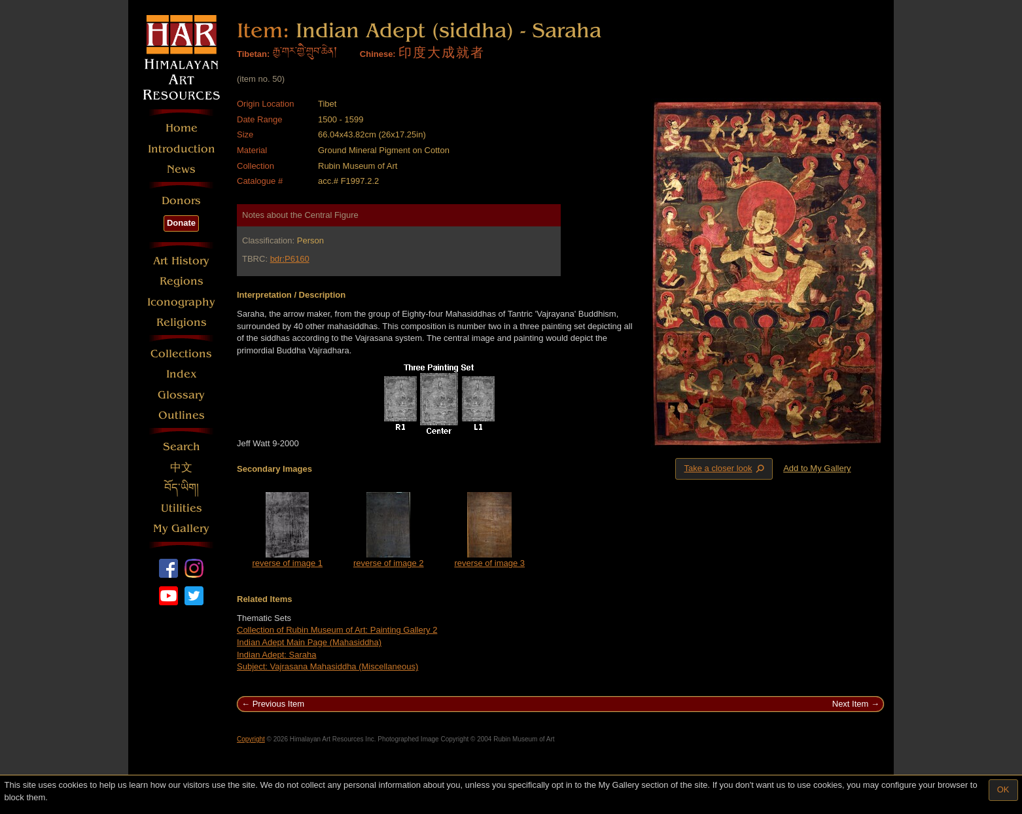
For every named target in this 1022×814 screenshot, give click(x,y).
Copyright (251, 739)
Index (181, 374)
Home (182, 128)
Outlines (181, 415)
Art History (181, 261)
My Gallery (181, 528)
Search (181, 446)
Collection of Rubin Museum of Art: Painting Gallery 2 (337, 630)
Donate (181, 223)
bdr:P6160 (289, 259)
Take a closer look (725, 468)
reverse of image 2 (388, 563)
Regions (181, 281)
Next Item (850, 704)
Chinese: (378, 54)
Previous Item (278, 704)
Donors (181, 200)
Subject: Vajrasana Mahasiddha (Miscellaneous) (327, 666)
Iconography (181, 302)
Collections (181, 353)
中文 (181, 467)
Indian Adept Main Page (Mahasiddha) (309, 642)
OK (1003, 789)
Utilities (181, 508)
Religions (181, 322)
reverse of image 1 (287, 563)
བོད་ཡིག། (181, 488)
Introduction (181, 149)
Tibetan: (253, 54)
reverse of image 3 (489, 563)
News (181, 169)
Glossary (181, 395)
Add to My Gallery (817, 468)
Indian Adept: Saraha (276, 655)
